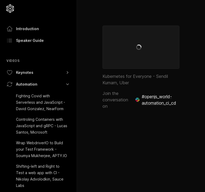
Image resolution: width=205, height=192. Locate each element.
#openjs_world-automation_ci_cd (155, 100)
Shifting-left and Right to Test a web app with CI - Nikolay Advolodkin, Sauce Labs (40, 176)
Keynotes (38, 72)
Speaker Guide (25, 40)
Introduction (22, 29)
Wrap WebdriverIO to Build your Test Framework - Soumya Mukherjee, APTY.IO (41, 149)
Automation (38, 84)
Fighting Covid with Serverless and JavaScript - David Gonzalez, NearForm (40, 102)
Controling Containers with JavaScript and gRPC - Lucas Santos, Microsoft (41, 125)
